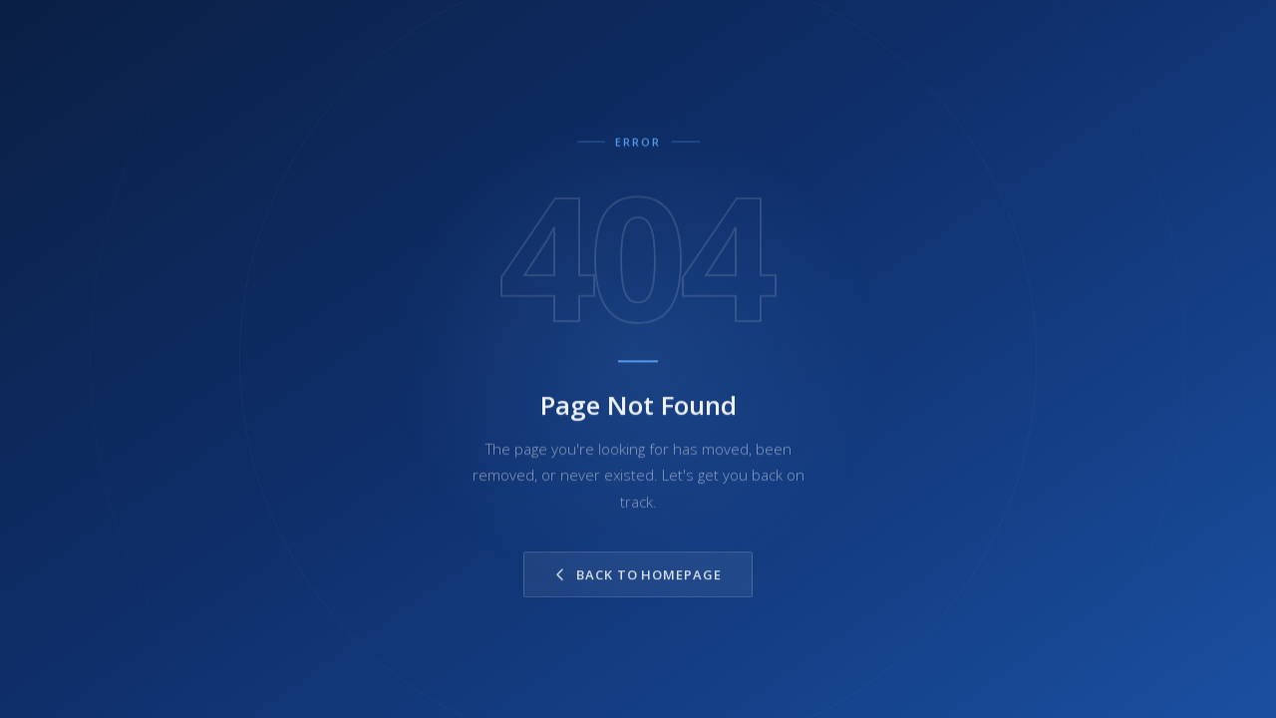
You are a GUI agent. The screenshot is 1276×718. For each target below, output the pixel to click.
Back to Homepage (638, 577)
